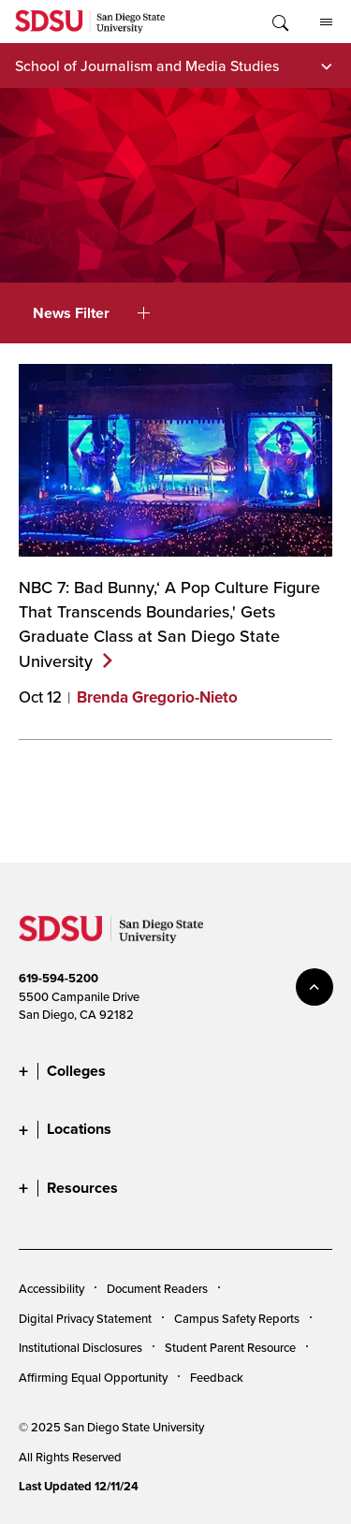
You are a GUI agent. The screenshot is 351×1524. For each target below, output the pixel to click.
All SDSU (326, 22)
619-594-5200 (58, 978)
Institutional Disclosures (80, 1347)
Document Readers (157, 1288)
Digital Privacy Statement (85, 1318)
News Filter (91, 313)
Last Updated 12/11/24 (79, 1486)
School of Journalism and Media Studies (147, 65)
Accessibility (51, 1288)
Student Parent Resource (230, 1347)
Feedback (216, 1377)
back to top (314, 987)
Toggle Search (278, 21)
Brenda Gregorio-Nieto (157, 697)
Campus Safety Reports (237, 1318)
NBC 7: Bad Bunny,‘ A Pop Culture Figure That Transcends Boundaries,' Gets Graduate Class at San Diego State (169, 624)
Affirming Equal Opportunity (93, 1377)
